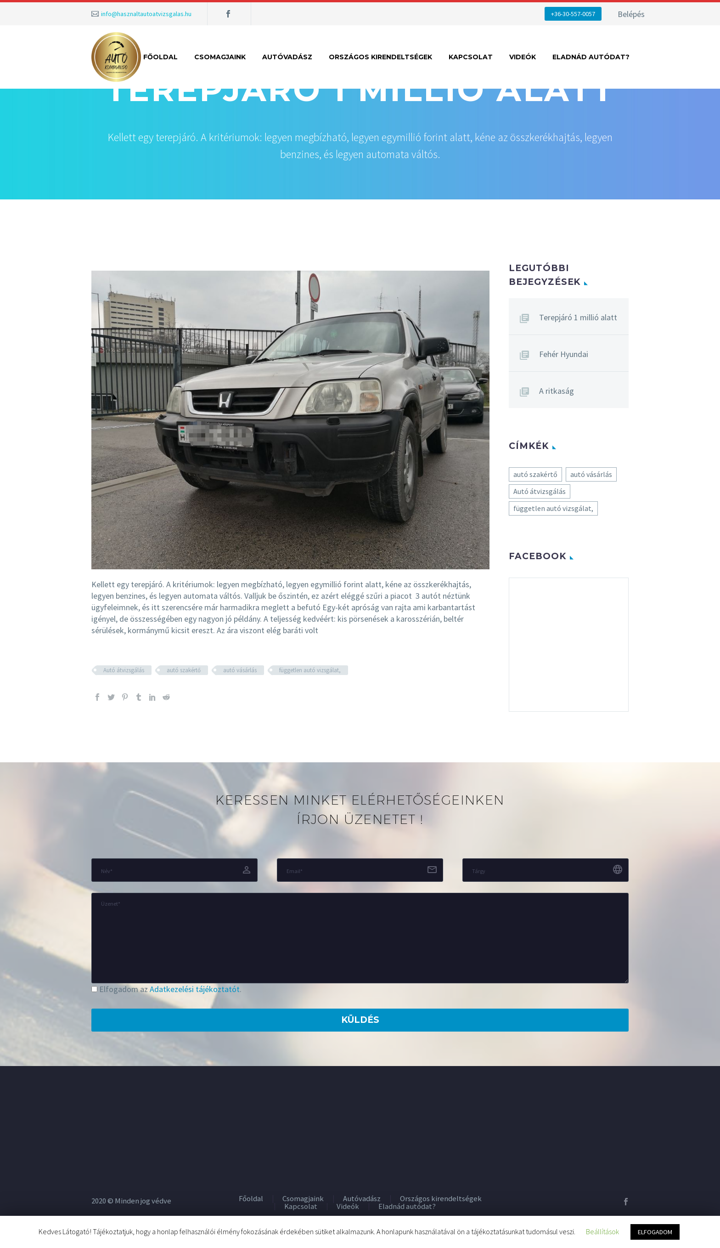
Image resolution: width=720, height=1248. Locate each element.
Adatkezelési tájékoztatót (195, 989)
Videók (522, 57)
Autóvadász (287, 57)
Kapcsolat (471, 57)
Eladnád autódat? (591, 57)
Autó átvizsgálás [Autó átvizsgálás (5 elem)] (539, 491)
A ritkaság (556, 391)
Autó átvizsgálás (123, 670)
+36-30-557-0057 (573, 14)
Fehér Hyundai (563, 354)
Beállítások (602, 1231)
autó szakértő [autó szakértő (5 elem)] (535, 474)
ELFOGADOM (655, 1232)
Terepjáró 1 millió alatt (578, 317)
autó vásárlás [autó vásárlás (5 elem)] (591, 474)
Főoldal (160, 57)
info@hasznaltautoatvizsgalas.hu (146, 14)
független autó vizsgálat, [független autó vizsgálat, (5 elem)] (553, 508)
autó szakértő (184, 670)
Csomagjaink (220, 57)
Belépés (631, 14)
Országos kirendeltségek (380, 57)
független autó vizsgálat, (310, 670)
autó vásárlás (240, 670)
